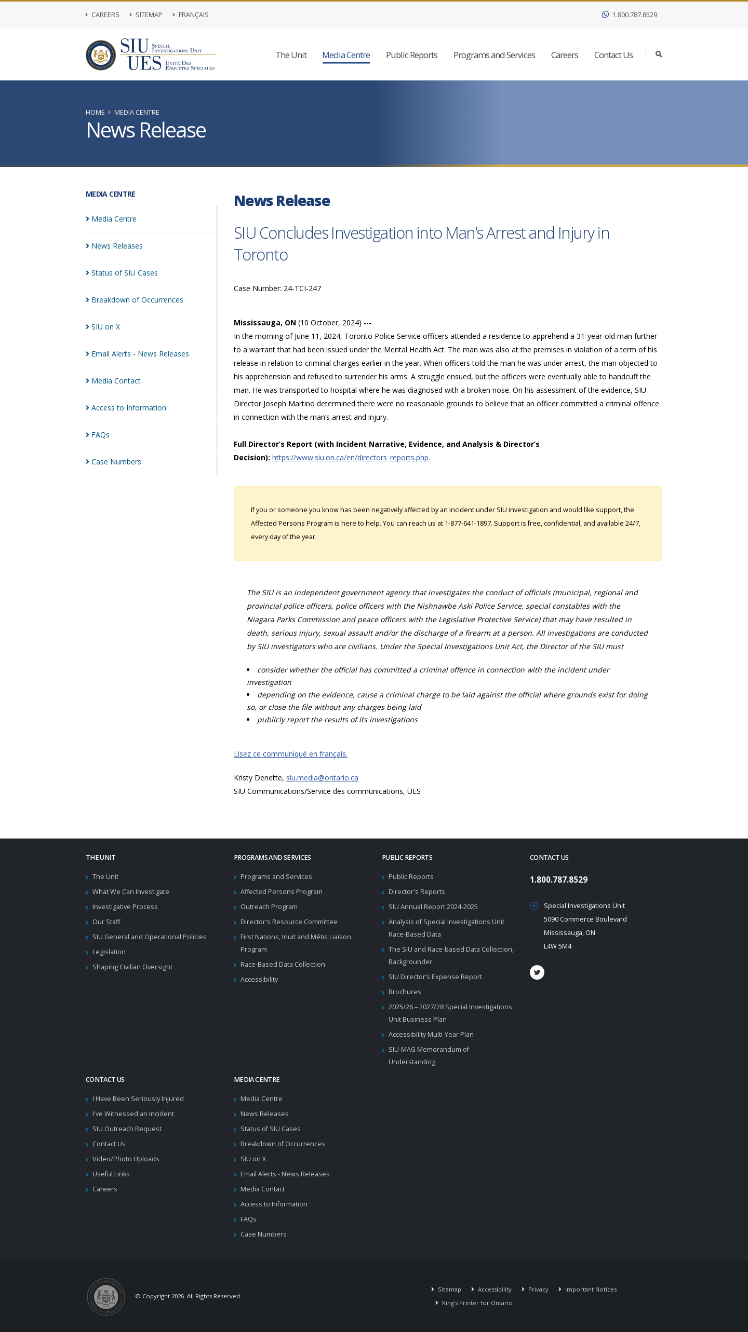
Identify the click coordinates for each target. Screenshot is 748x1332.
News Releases (265, 1113)
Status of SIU (122, 273)
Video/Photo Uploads (125, 1159)
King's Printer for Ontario (476, 1303)
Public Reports (411, 55)
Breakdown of (134, 300)
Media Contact (263, 1189)
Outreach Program (269, 906)
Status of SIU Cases (271, 1128)
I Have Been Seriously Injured (138, 1098)
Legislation (109, 951)
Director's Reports (417, 891)
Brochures (405, 991)
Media (111, 219)
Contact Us (613, 55)
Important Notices (590, 1289)
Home (95, 112)
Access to (126, 408)
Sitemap (146, 14)
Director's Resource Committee (289, 921)
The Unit (290, 55)
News (114, 246)
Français (190, 14)
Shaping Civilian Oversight (132, 967)
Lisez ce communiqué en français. (291, 754)
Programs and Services (494, 55)
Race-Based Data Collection (283, 964)
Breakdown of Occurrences (283, 1143)
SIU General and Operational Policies (149, 936)
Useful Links (111, 1174)
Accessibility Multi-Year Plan (431, 1034)
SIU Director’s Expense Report (435, 976)
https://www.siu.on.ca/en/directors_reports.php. (351, 457)
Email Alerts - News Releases (285, 1174)
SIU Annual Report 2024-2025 (433, 906)
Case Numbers (264, 1234)
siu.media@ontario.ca (322, 777)
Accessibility (259, 979)
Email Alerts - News (137, 354)
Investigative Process (125, 906)
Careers (102, 14)
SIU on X (253, 1159)
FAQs (249, 1219)
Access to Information (274, 1204)
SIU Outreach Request (127, 1128)
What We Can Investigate (130, 891)
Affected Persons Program (282, 891)
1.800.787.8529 (629, 14)
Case (113, 461)
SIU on (103, 327)
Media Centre (346, 55)
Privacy (538, 1289)
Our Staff (106, 921)
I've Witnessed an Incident (133, 1113)
